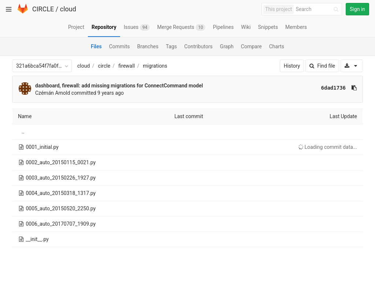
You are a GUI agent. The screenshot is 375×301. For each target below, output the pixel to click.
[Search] (318, 9)
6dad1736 (333, 88)
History (292, 66)
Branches (148, 46)
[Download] (352, 66)
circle (104, 66)
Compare (251, 46)
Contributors (198, 46)
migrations (155, 66)
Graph (227, 46)
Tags (171, 46)
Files (96, 46)
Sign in (357, 9)
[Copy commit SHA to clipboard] (354, 87)
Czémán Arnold (52, 93)
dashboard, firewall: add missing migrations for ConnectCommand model (119, 86)
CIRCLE (43, 9)
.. (23, 132)
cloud (68, 9)
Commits (119, 46)
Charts (276, 46)
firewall (126, 66)
